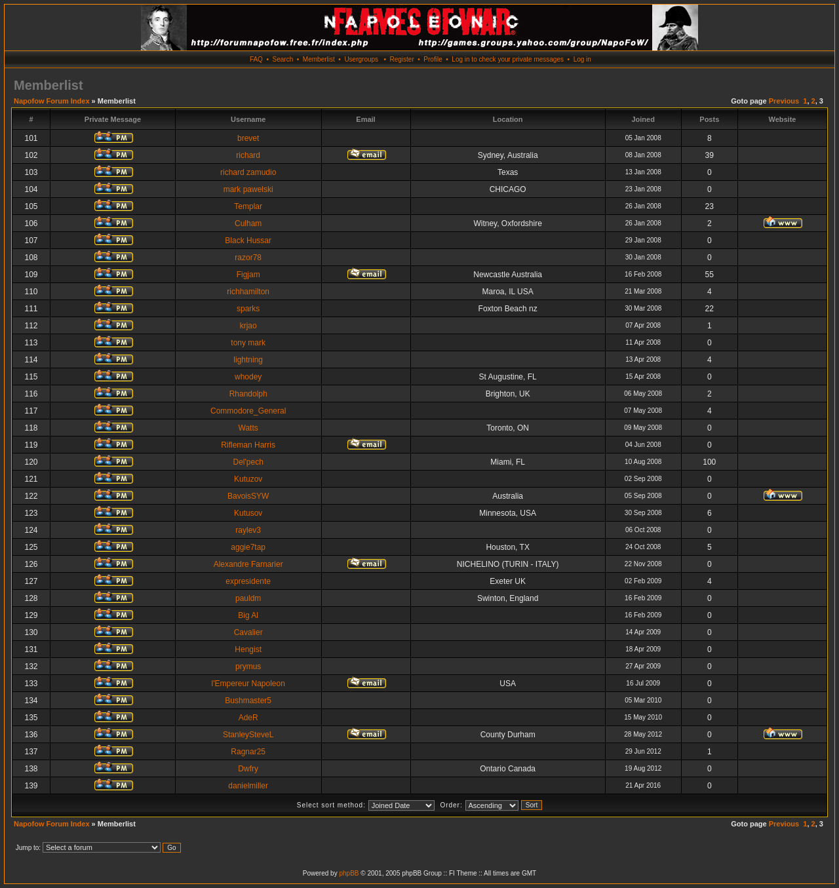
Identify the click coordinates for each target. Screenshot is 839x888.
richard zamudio (248, 172)
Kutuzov (248, 479)
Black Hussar (248, 240)
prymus (248, 666)
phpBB (349, 873)
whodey (248, 376)
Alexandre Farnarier (248, 564)
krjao (248, 325)
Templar (248, 206)
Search (283, 59)
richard (248, 155)
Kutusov (248, 513)
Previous (784, 101)
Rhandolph (248, 393)
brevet (248, 138)
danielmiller (248, 785)
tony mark (248, 342)
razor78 (248, 257)
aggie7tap (248, 547)
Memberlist (319, 59)
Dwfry (248, 768)
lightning (248, 359)
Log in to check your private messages (508, 59)
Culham (248, 223)
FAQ (256, 59)
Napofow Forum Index (52, 101)
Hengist (248, 649)
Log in (582, 59)
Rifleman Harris (248, 445)
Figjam (248, 274)
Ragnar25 (248, 751)
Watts (248, 428)
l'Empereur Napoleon (248, 683)
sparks (248, 308)
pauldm (248, 598)
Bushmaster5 (248, 700)
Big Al (248, 615)
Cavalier (248, 632)
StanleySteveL (248, 734)
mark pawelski (248, 189)
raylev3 (248, 530)
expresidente (248, 581)
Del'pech (248, 462)
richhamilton (248, 291)
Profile (432, 59)
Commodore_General (248, 410)
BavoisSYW (248, 496)
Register (401, 59)
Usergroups (361, 59)
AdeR (248, 717)
